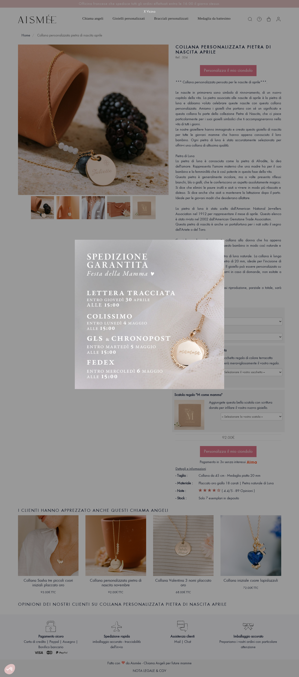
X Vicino (149, 11)
